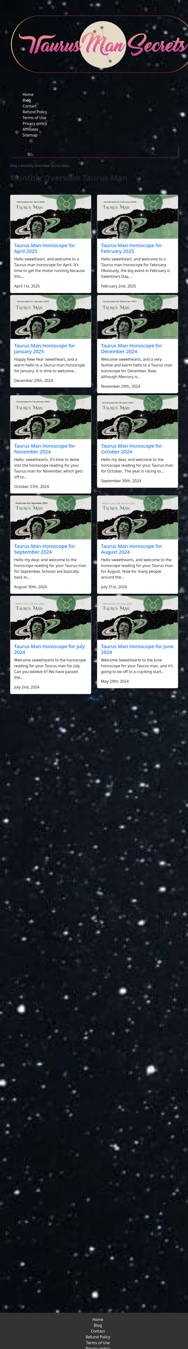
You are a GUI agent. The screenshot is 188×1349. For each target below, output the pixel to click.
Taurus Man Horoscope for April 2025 (44, 248)
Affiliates (30, 129)
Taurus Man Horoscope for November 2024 (44, 449)
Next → (97, 699)
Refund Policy (35, 112)
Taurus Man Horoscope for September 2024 (44, 549)
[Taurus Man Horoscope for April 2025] (50, 217)
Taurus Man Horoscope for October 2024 (131, 449)
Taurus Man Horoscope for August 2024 (131, 549)
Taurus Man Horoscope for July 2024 (49, 649)
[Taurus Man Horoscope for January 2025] (50, 317)
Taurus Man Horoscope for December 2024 (131, 348)
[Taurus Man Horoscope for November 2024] (50, 417)
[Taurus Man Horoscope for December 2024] (137, 317)
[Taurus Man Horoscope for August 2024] (137, 517)
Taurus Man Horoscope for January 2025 (44, 348)
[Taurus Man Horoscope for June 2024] (137, 618)
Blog (27, 100)
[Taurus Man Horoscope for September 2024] (50, 517)
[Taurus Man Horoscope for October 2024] (137, 417)
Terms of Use (34, 117)
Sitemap (30, 135)
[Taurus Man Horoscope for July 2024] (50, 618)
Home (28, 94)
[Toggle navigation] (20, 150)
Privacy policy (35, 123)
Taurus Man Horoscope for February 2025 (131, 248)
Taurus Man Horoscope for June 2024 (137, 649)
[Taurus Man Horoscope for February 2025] (137, 217)
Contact (30, 106)
